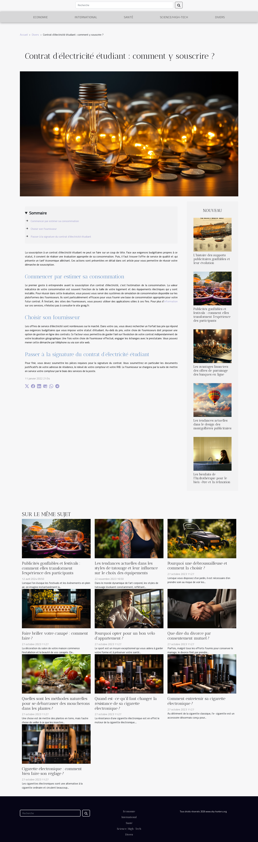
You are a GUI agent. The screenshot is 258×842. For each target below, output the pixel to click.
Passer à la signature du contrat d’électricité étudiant (61, 236)
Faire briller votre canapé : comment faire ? (55, 636)
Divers (220, 17)
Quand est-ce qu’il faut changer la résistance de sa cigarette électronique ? (126, 703)
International (86, 17)
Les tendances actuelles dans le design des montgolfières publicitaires (212, 424)
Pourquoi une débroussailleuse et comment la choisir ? (197, 566)
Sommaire (38, 213)
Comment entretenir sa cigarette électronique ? (196, 701)
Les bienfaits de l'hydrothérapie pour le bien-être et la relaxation (211, 478)
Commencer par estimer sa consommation (55, 221)
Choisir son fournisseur (44, 229)
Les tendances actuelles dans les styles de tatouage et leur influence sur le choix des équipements (126, 568)
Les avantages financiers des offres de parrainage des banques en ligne (210, 370)
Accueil (24, 35)
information (171, 301)
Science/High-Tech (174, 17)
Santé (128, 17)
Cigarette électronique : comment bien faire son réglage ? (52, 771)
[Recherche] (124, 5)
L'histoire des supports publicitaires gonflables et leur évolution (211, 259)
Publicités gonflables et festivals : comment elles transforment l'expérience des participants (212, 315)
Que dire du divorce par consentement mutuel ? (189, 636)
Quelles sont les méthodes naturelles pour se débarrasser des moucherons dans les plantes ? (56, 703)
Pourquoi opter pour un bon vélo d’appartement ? (125, 636)
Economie (40, 17)
